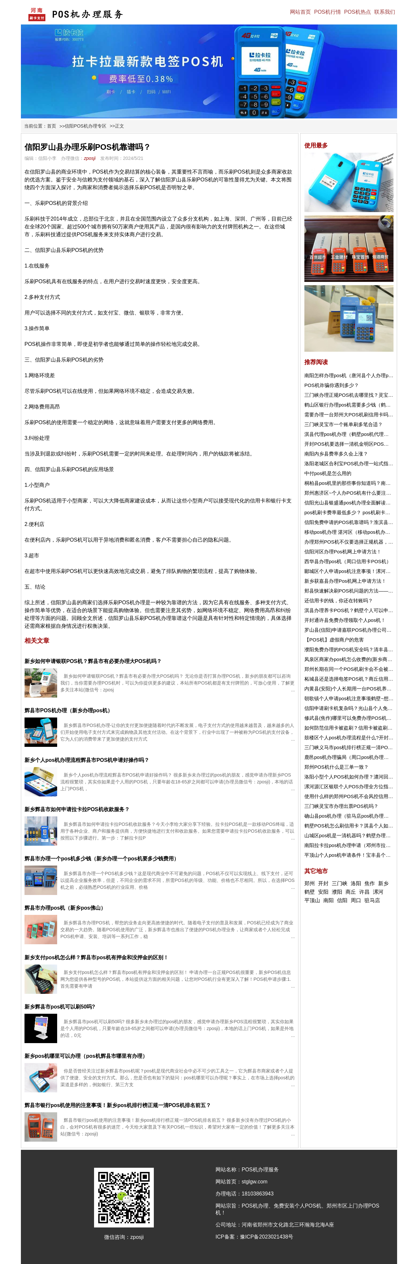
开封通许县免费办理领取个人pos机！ (345, 620)
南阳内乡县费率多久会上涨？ (336, 453)
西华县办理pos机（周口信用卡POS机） (347, 561)
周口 (356, 900)
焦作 (369, 883)
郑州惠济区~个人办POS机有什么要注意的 (350, 493)
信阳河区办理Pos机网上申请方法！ (342, 551)
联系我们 (384, 12)
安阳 (323, 892)
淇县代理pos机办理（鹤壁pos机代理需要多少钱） (358, 434)
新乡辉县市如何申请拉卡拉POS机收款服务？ (77, 809)
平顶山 (312, 900)
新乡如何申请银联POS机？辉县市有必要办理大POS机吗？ (93, 661)
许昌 (364, 892)
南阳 (328, 900)
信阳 (342, 900)
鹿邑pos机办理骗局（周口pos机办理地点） (351, 757)
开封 (323, 883)
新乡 (383, 883)
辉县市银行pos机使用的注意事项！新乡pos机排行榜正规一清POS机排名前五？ (117, 1105)
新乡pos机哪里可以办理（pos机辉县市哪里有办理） (86, 1056)
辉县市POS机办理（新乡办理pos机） (68, 710)
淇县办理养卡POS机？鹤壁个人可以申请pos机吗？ (360, 610)
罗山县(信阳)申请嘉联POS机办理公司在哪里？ (355, 630)
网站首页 (300, 12)
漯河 (378, 892)
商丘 (351, 892)
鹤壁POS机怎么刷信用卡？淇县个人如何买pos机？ (360, 825)
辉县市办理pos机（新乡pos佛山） (65, 908)
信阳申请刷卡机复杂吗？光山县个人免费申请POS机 (361, 708)
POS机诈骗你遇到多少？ (331, 385)
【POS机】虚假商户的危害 (334, 639)
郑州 (309, 883)
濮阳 (337, 892)
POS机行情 (327, 12)
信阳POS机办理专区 (85, 126)
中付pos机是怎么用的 (327, 473)
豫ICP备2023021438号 (267, 1237)
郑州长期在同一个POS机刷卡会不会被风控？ (353, 669)
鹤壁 (309, 892)
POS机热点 (357, 12)
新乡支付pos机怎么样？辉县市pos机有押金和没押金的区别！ (96, 957)
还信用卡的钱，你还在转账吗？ (338, 600)
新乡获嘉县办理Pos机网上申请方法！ (345, 581)
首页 (51, 126)
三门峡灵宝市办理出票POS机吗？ (341, 806)
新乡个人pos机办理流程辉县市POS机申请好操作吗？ (86, 760)
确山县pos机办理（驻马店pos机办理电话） (351, 816)
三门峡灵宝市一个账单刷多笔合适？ (343, 424)
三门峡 (339, 883)
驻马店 (372, 900)
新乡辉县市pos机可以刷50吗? (59, 1007)
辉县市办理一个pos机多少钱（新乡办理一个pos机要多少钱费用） (101, 858)
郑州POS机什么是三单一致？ (336, 767)
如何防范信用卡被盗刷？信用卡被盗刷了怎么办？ (358, 728)
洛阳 (356, 883)
